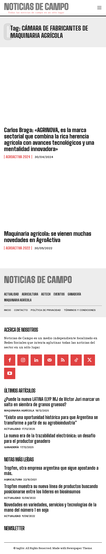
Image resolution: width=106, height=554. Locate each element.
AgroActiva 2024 (18, 157)
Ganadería (11, 447)
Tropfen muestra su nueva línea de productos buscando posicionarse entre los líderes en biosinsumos (51, 489)
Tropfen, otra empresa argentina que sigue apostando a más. (51, 470)
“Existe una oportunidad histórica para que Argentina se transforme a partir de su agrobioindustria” (51, 420)
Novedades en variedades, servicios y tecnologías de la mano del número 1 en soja (50, 507)
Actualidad (12, 428)
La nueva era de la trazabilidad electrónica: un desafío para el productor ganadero (49, 438)
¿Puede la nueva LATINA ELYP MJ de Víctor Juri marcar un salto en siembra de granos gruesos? (51, 401)
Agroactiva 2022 (18, 248)
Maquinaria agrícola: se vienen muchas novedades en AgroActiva (47, 236)
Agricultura (13, 479)
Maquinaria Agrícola (19, 410)
